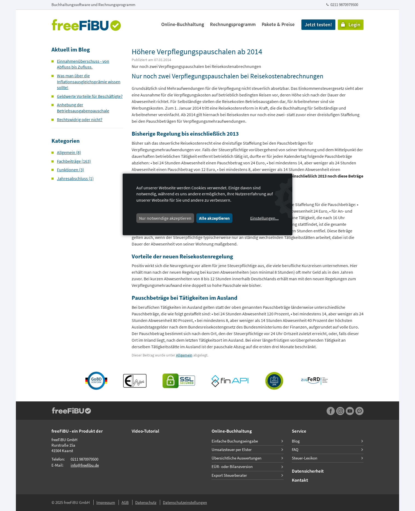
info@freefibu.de (85, 465)
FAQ (295, 449)
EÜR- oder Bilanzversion (232, 466)
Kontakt (300, 480)
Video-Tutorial (145, 431)
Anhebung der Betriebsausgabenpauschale (83, 107)
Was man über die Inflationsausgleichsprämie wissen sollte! (88, 81)
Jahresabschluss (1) (75, 178)
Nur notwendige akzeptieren (165, 218)
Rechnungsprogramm (233, 24)
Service (299, 431)
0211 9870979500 (344, 4)
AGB (125, 502)
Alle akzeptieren (214, 218)
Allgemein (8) (69, 152)
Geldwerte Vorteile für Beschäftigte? (90, 96)
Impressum (105, 502)
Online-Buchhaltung (182, 24)
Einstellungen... (264, 218)
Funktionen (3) (70, 169)
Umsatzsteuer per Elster (232, 449)
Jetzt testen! (318, 24)
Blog (296, 441)
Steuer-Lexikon (304, 458)
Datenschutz (145, 502)
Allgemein (184, 355)
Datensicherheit (308, 471)
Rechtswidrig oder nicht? (79, 119)
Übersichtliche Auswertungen (236, 458)
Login (350, 24)
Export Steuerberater (229, 475)
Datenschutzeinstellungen (185, 502)
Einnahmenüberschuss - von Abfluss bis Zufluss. (83, 64)
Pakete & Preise (278, 24)
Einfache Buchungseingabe (235, 441)
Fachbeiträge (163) (74, 161)
